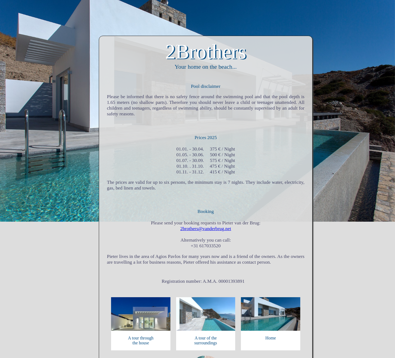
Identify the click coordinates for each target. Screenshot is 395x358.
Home (270, 338)
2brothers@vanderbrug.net (205, 228)
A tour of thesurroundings (205, 340)
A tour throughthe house (141, 340)
